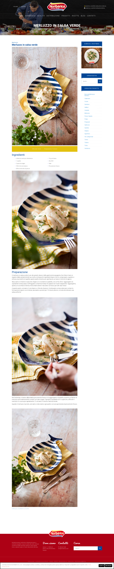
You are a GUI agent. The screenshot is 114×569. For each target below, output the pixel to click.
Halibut (86, 107)
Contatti (91, 16)
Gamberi (87, 104)
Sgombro (87, 133)
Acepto (101, 565)
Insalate (87, 110)
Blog (83, 16)
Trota (86, 145)
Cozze (86, 101)
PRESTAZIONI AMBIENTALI (80, 561)
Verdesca (87, 148)
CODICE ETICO (71, 561)
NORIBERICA (57, 6)
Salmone (87, 125)
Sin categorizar (89, 136)
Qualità (41, 16)
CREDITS (56, 561)
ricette (27, 508)
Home (20, 16)
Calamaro (87, 98)
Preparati (87, 122)
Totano (87, 142)
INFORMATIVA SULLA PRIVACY (41, 561)
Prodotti (66, 16)
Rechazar (108, 565)
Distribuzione (53, 16)
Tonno (86, 139)
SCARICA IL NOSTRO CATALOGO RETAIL (94, 8)
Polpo (86, 119)
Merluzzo (15, 42)
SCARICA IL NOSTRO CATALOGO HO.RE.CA (95, 6)
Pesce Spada (88, 116)
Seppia (87, 130)
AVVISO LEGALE (31, 561)
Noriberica (30, 16)
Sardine (87, 128)
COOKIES (51, 561)
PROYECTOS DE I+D (63, 561)
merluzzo (15, 508)
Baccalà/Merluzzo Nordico (90, 95)
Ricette (75, 16)
